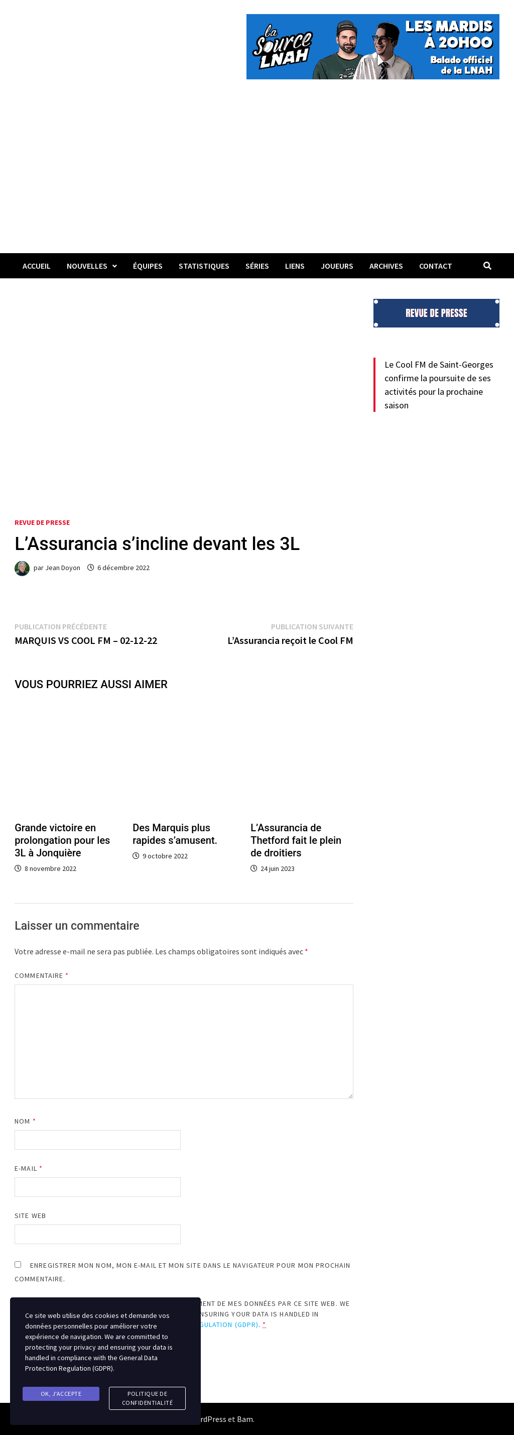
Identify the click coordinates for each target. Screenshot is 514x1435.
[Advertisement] (257, 177)
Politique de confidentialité (147, 1398)
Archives (386, 266)
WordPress (207, 1419)
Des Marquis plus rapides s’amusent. (175, 834)
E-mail (29, 1168)
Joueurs (337, 266)
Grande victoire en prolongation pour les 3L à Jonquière (62, 840)
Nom (25, 1121)
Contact (435, 266)
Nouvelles (87, 266)
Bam (245, 1419)
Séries (257, 266)
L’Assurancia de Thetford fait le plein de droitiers (295, 840)
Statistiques (204, 266)
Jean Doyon (62, 567)
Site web (30, 1215)
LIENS (295, 266)
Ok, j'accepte (61, 1393)
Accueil (37, 266)
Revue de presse (42, 522)
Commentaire (42, 975)
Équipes (148, 266)
